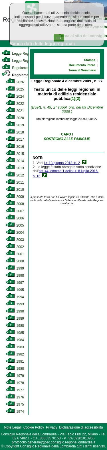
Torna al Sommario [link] (82, 70)
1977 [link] (15, 390)
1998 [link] (15, 276)
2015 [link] (15, 154)
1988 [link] (15, 326)
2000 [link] (15, 261)
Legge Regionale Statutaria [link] (28, 61)
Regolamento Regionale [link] (26, 75)
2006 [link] (15, 218)
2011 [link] (15, 182)
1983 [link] (15, 347)
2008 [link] (15, 204)
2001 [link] (15, 254)
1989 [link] (15, 319)
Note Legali (12, 427)
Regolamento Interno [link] (23, 68)
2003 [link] (15, 240)
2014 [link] (15, 161)
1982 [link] (15, 354)
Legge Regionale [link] (20, 54)
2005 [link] (15, 225)
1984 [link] (15, 340)
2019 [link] (15, 125)
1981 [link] (15, 361)
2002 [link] (15, 247)
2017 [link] (15, 139)
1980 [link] (15, 369)
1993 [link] (15, 304)
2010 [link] (15, 190)
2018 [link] (15, 132)
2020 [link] (15, 118)
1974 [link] (15, 412)
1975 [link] (15, 404)
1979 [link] (15, 376)
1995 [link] (15, 290)
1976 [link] (15, 397)
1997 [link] (15, 283)
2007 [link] (15, 211)
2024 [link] (15, 97)
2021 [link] (15, 111)
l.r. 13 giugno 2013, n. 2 (62, 163)
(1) (72, 98)
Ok (58, 38)
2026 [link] (15, 82)
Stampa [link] (89, 60)
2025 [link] (15, 89)
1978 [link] (15, 383)
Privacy (51, 427)
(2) (77, 98)
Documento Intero (82, 65)
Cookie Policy (33, 427)
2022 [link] (15, 104)
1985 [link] (15, 333)
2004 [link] (15, 233)
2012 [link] (15, 175)
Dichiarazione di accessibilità (81, 427)
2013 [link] (15, 168)
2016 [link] (15, 147)
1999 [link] (15, 268)
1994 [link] (15, 297)
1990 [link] (15, 311)
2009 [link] (15, 197)
